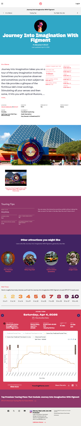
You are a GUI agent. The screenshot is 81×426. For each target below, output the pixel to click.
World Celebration (6, 107)
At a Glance (8, 13)
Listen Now (40, 422)
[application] (40, 358)
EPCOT (46, 45)
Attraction (38, 45)
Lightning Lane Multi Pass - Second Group (9, 114)
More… (3, 97)
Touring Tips (33, 13)
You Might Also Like (59, 13)
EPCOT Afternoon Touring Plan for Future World (18, 401)
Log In (78, 3)
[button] (77, 13)
